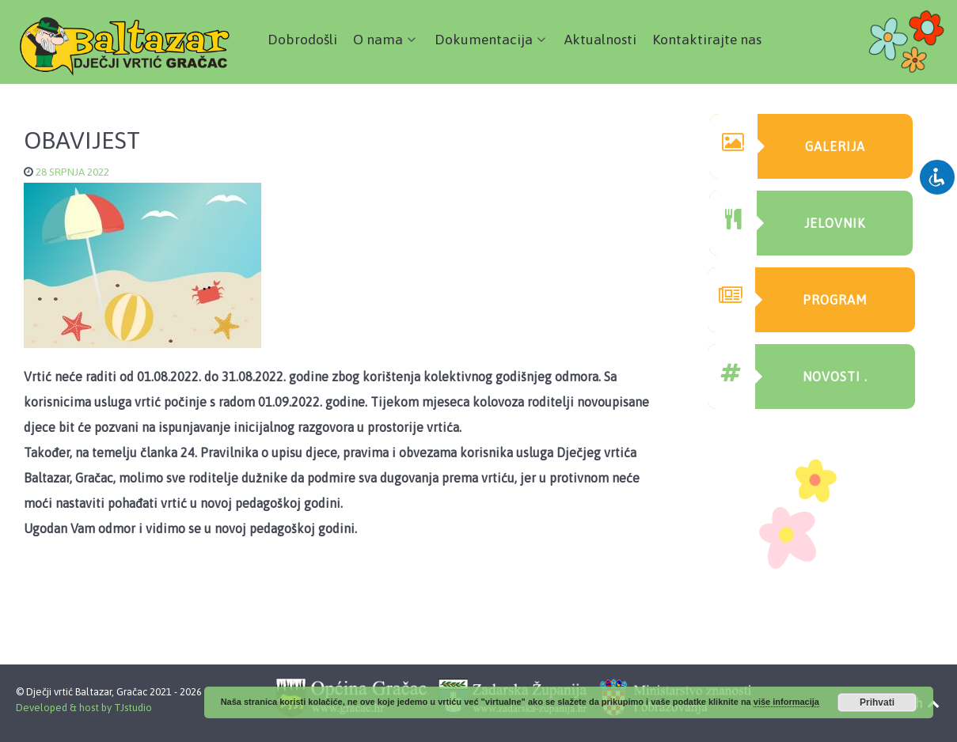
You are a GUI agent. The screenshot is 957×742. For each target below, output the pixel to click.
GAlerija (787, 146)
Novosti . (788, 376)
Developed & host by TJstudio (84, 708)
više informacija (786, 701)
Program (788, 299)
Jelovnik (787, 223)
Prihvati (877, 702)
